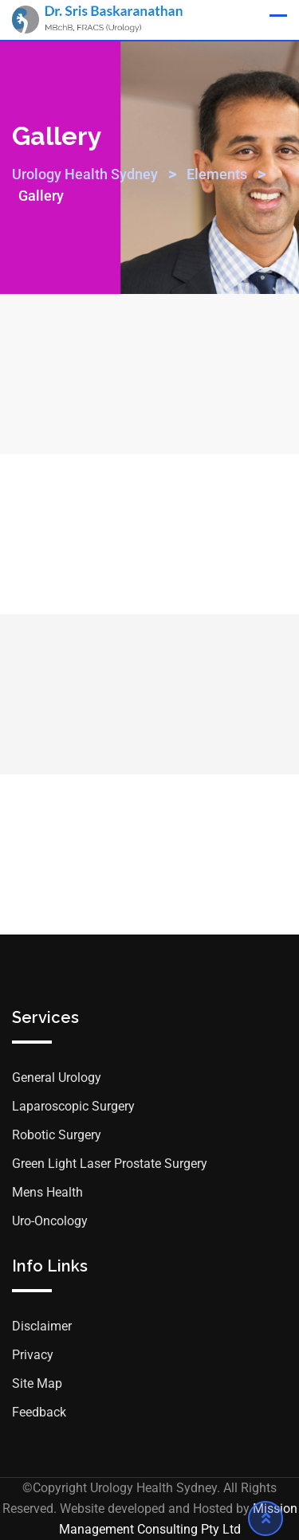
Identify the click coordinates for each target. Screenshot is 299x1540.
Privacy (32, 1354)
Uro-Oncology (50, 1220)
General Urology (56, 1077)
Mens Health (47, 1192)
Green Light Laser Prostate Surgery (109, 1163)
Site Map (37, 1383)
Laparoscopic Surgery (73, 1106)
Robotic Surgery (56, 1134)
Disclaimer (42, 1326)
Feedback (39, 1412)
